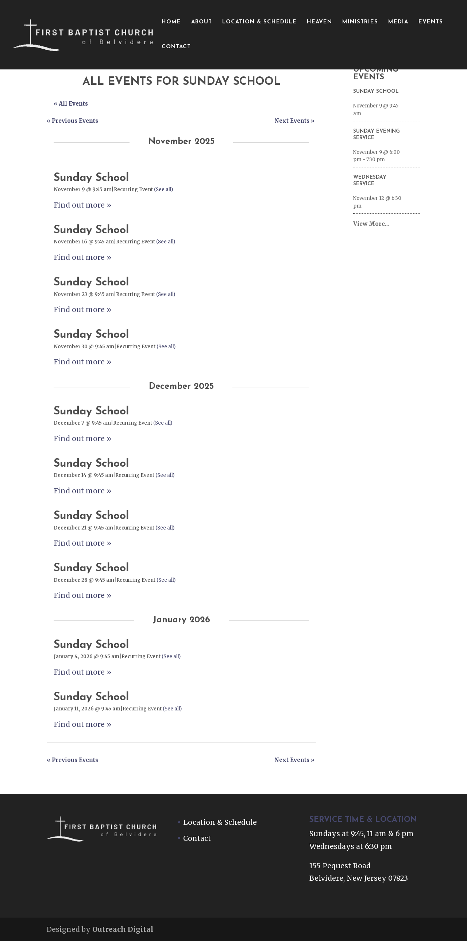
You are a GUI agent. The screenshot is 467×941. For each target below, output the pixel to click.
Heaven (319, 22)
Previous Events (72, 120)
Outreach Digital (122, 929)
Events (430, 22)
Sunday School (91, 178)
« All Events (71, 103)
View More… (371, 223)
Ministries (360, 22)
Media (398, 22)
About (201, 22)
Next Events (294, 120)
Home (171, 22)
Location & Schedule (259, 22)
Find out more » (82, 205)
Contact (176, 47)
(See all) (163, 189)
